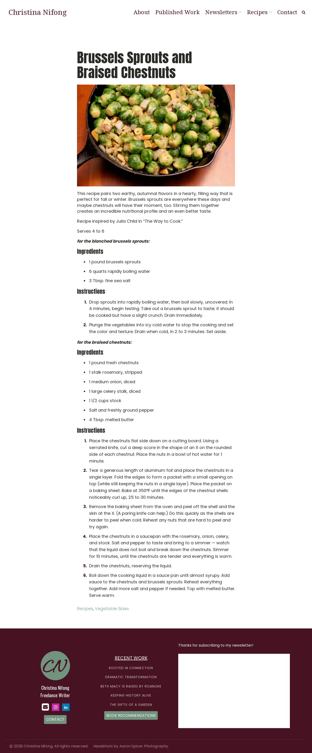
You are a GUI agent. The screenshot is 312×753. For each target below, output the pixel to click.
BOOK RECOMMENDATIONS (131, 715)
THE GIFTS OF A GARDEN (131, 705)
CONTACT (55, 719)
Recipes (259, 12)
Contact (287, 12)
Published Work (177, 12)
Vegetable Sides (112, 608)
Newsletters (223, 12)
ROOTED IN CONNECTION (131, 668)
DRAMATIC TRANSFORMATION (131, 677)
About (142, 12)
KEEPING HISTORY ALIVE (131, 695)
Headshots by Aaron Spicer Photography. (131, 746)
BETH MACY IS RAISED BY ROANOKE (131, 686)
